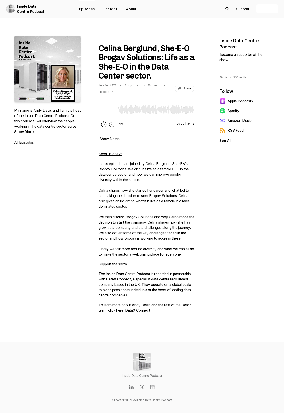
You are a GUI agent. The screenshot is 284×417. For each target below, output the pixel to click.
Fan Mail (110, 9)
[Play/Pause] (107, 109)
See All (225, 140)
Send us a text (110, 154)
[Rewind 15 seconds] (104, 124)
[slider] (156, 109)
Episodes (87, 9)
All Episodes (24, 142)
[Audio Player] (156, 108)
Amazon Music (235, 120)
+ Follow (267, 9)
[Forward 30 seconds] (112, 124)
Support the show (113, 264)
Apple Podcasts (236, 101)
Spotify (229, 111)
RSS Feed (231, 130)
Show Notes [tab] (109, 139)
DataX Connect (137, 310)
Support (232, 68)
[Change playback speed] (121, 124)
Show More (24, 131)
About (131, 9)
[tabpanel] (146, 234)
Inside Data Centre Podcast (30, 9)
